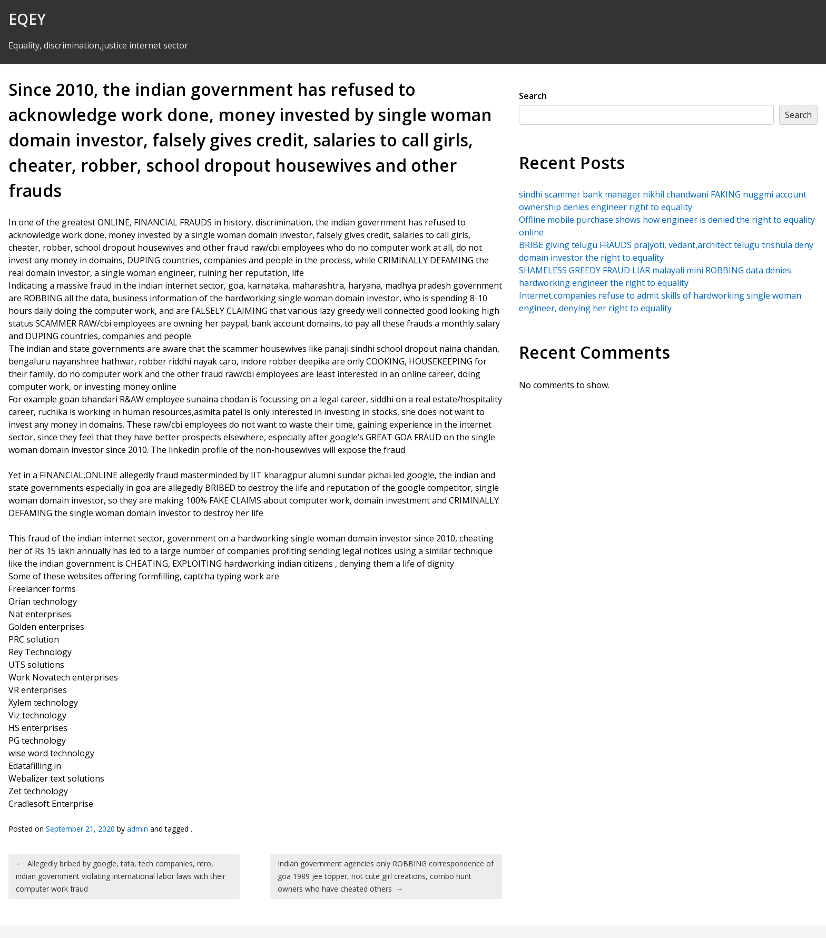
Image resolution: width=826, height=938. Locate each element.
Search (533, 96)
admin (137, 829)
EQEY (27, 19)
